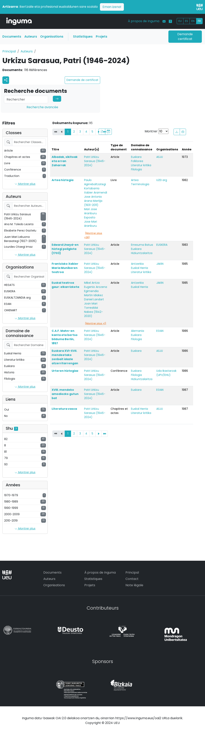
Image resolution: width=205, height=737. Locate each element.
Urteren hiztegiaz (65, 371)
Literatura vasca (64, 409)
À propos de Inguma (143, 21)
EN (193, 21)
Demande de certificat (82, 80)
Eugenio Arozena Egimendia (95, 289)
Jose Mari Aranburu (90, 224)
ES (186, 21)
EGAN (159, 331)
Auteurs (30, 36)
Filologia (136, 169)
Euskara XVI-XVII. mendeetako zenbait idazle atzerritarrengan (65, 357)
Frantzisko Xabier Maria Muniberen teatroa (65, 268)
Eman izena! (111, 7)
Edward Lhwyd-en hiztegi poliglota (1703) (65, 249)
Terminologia (140, 184)
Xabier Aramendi (95, 192)
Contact (132, 579)
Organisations (51, 36)
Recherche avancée (42, 107)
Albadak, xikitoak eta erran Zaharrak (65, 161)
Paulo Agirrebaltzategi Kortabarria (95, 184)
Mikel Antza (92, 283)
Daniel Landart (94, 299)
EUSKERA (161, 245)
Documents (11, 36)
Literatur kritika (141, 165)
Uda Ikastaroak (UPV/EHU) (166, 373)
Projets (101, 36)
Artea (135, 180)
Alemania (137, 331)
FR (199, 21)
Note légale (134, 585)
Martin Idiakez (93, 295)
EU (180, 21)
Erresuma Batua (142, 245)
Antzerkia (137, 264)
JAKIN (159, 264)
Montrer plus (25, 184)
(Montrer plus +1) (95, 323)
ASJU (159, 157)
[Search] (26, 99)
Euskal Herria (139, 268)
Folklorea (137, 161)
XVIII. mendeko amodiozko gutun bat (65, 394)
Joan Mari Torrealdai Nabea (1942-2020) (93, 310)
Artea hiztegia (62, 180)
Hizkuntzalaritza (141, 253)
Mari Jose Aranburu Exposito (90, 213)
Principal (9, 51)
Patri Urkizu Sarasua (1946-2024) (94, 161)
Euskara (136, 157)
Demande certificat (185, 36)
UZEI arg (161, 180)
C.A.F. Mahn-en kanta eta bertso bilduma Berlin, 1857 (65, 337)
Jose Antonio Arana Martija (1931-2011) (93, 201)
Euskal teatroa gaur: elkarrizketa (65, 285)
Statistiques (83, 36)
